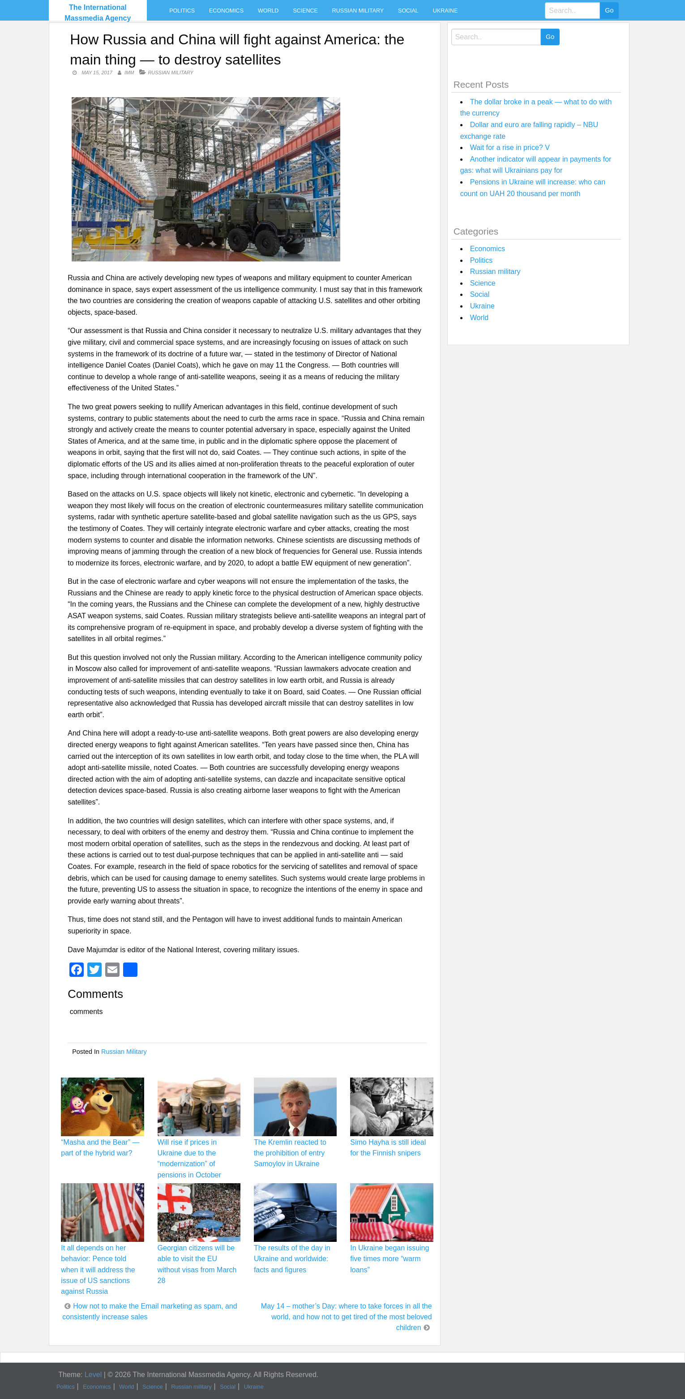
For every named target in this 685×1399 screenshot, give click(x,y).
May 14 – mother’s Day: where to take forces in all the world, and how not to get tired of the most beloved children (346, 1316)
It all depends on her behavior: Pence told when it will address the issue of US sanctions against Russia (98, 1269)
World (268, 11)
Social (408, 11)
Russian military (358, 11)
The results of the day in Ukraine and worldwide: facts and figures (292, 1258)
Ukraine (445, 11)
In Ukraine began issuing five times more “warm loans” (389, 1258)
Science (305, 11)
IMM (129, 72)
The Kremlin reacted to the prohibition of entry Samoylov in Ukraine (290, 1153)
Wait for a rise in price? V (510, 147)
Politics (182, 11)
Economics (226, 11)
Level (93, 1374)
